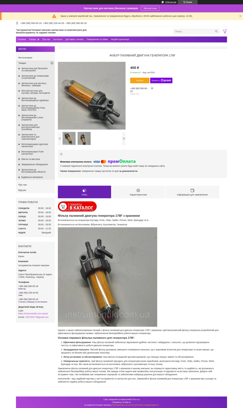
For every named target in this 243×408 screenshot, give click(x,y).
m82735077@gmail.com (37, 317)
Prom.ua (136, 399)
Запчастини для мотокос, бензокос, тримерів (34, 84)
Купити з (161, 80)
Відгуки (22, 190)
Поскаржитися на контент (123, 405)
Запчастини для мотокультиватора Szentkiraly (30, 127)
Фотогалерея (25, 57)
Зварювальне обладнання (34, 164)
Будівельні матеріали (32, 177)
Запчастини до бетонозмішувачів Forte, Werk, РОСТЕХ (33, 107)
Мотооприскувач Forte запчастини (32, 152)
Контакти (57, 39)
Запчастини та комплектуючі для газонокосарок (30, 136)
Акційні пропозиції (120, 39)
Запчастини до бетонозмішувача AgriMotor (35, 99)
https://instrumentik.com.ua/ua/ (33, 313)
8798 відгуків (170, 2)
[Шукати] (216, 31)
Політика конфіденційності (147, 405)
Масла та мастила (30, 159)
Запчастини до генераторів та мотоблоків (35, 77)
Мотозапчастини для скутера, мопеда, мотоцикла (35, 91)
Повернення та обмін (97, 39)
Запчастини (150, 8)
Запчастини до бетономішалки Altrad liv (33, 170)
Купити (139, 80)
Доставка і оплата (74, 39)
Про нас (46, 39)
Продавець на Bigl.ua (121, 402)
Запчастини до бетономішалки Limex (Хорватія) (32, 117)
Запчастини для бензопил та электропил (34, 69)
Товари (32, 39)
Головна (22, 39)
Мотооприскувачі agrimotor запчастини (34, 145)
